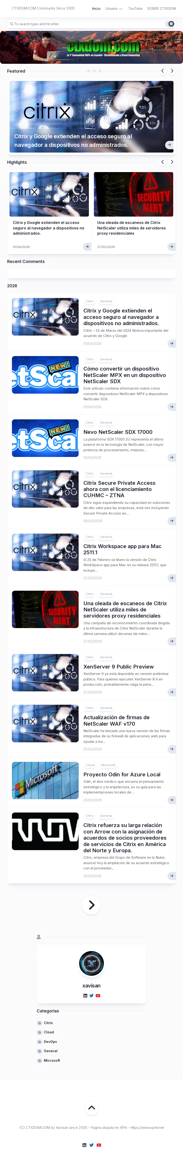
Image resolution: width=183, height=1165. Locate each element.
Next (172, 71)
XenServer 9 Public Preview (118, 667)
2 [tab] (88, 70)
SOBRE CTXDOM (161, 8)
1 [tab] (82, 70)
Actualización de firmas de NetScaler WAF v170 (116, 720)
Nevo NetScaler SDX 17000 (117, 432)
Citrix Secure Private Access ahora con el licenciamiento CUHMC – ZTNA (119, 489)
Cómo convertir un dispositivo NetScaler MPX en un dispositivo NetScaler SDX (124, 375)
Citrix (89, 301)
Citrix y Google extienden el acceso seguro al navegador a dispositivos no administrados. (73, 140)
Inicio (96, 8)
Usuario (111, 8)
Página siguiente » (91, 905)
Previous (163, 71)
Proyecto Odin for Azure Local (121, 774)
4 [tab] (100, 70)
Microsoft (108, 765)
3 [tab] (94, 70)
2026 (12, 285)
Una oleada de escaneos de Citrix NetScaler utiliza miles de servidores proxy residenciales (131, 228)
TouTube (135, 8)
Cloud (90, 765)
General (106, 301)
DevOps (50, 1042)
